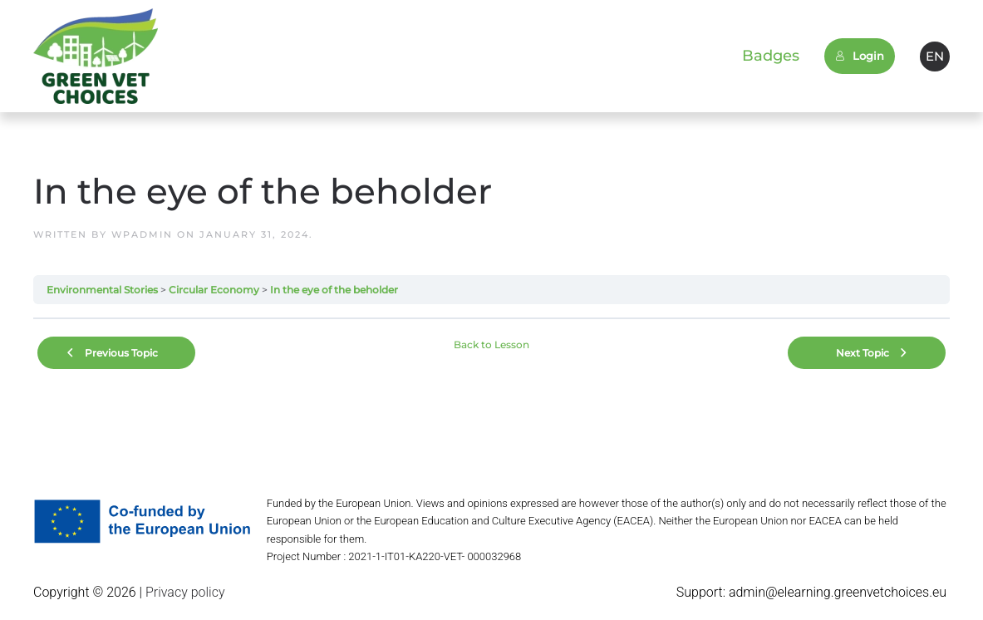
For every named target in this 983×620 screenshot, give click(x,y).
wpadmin (142, 234)
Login (859, 55)
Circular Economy (214, 289)
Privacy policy (183, 592)
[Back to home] (95, 56)
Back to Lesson (491, 344)
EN (935, 56)
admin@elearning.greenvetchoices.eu (837, 592)
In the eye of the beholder (334, 289)
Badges (770, 56)
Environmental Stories (102, 289)
